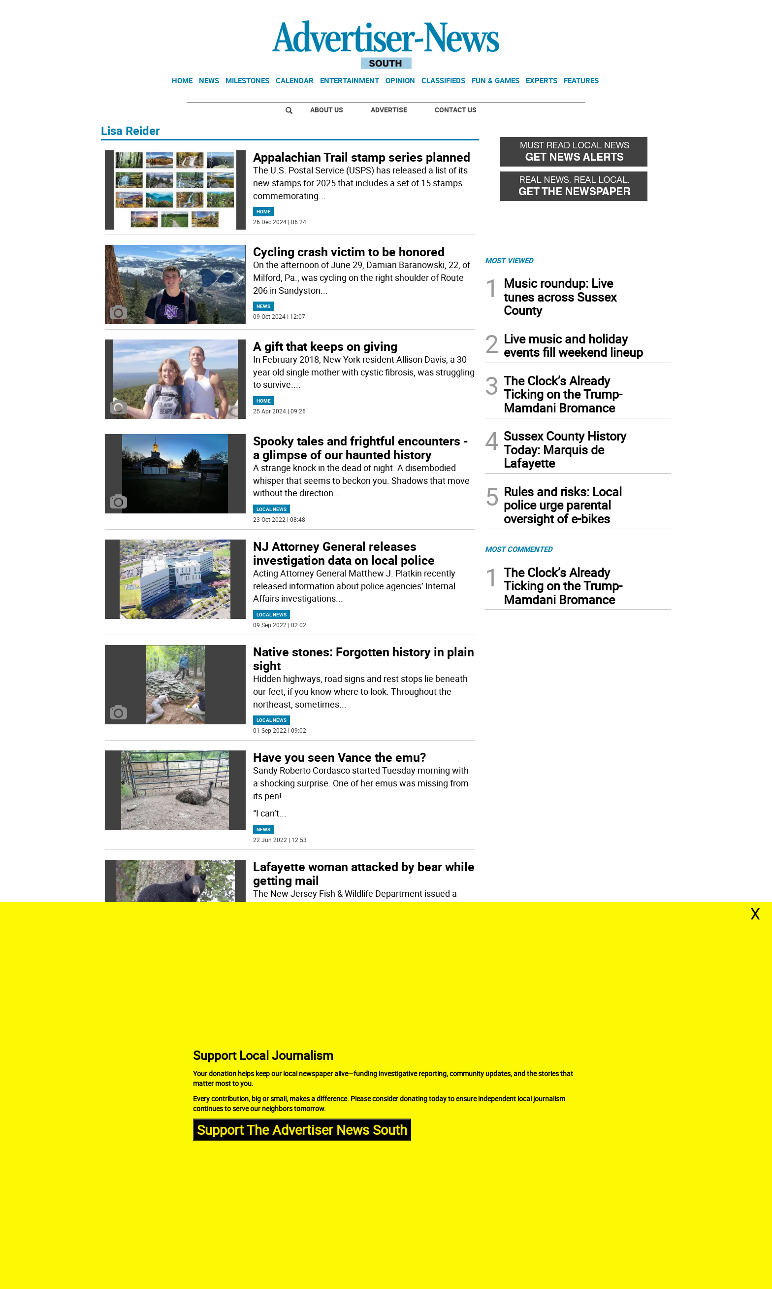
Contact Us (456, 109)
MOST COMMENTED (518, 549)
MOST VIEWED (509, 260)
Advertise (389, 109)
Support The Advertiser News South (302, 1129)
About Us (326, 109)
